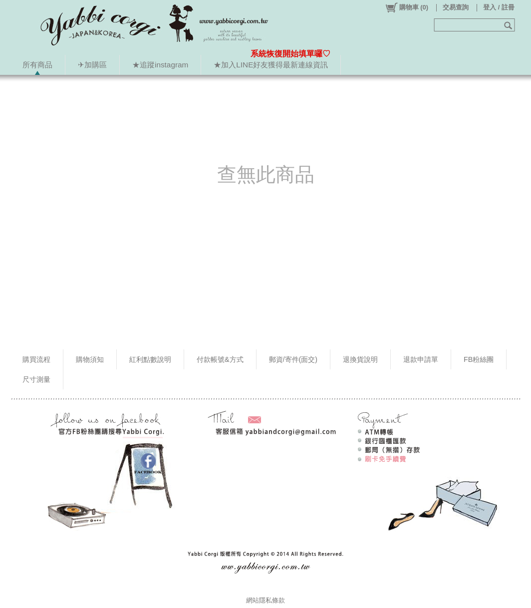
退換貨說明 (360, 359)
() (406, 7)
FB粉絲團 (479, 359)
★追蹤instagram (160, 64)
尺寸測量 (36, 379)
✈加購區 (92, 64)
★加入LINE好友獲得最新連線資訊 (271, 64)
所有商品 (37, 64)
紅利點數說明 (150, 359)
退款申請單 (420, 359)
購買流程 (36, 359)
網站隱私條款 (265, 600)
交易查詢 (456, 7)
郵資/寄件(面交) (293, 359)
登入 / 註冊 (499, 7)
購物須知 (90, 359)
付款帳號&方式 (220, 359)
